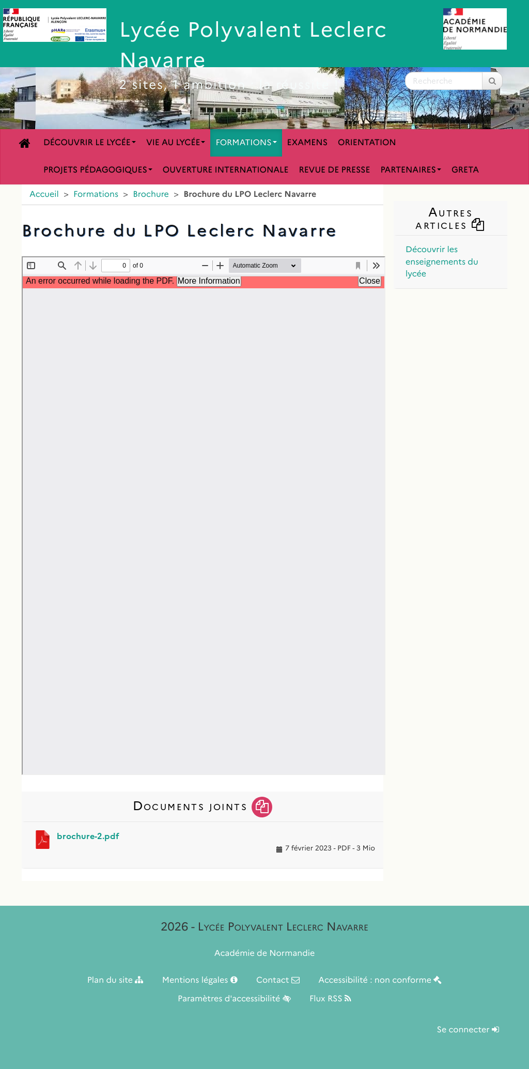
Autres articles (450, 218)
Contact (278, 980)
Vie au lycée (176, 143)
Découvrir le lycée (89, 143)
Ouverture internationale (226, 170)
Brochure (151, 194)
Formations (245, 143)
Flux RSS (330, 999)
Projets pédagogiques (97, 170)
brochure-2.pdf (88, 836)
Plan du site (115, 980)
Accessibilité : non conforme (380, 980)
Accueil (44, 194)
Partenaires (411, 170)
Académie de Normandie (264, 953)
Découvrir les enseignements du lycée (442, 262)
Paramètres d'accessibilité (234, 999)
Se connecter (468, 1030)
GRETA (465, 170)
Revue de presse (334, 170)
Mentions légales (200, 980)
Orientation (367, 143)
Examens (307, 143)
